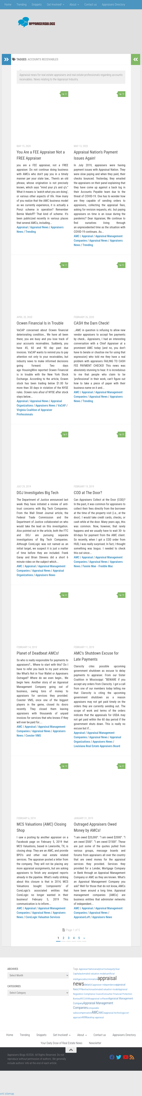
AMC (77, 236)
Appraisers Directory (113, 4)
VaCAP (62, 405)
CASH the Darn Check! (91, 323)
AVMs (88, 998)
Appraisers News (45, 405)
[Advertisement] (67, 38)
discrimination (90, 979)
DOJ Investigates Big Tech (37, 492)
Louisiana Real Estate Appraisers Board (97, 746)
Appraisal (22, 227)
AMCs (101, 1012)
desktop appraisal (95, 1017)
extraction (87, 989)
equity (112, 969)
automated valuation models (93, 973)
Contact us (90, 4)
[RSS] (132, 1057)
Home (7, 4)
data (86, 984)
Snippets (37, 4)
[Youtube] (125, 1057)
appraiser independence (104, 984)
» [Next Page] (84, 938)
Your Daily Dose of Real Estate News (61, 1043)
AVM (84, 1017)
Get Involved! (54, 4)
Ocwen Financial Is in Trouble (40, 323)
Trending (21, 4)
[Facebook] (112, 1057)
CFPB (80, 989)
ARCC (82, 998)
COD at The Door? (88, 492)
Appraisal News (39, 227)
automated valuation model (105, 989)
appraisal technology (115, 1012)
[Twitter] (118, 1057)
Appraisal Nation (86, 969)
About (73, 4)
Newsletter (95, 1043)
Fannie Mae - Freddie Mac (98, 566)
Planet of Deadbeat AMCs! (38, 653)
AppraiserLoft (82, 917)
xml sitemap (7, 1093)
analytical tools (102, 969)
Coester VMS (33, 735)
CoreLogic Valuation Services (43, 917)
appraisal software (99, 998)
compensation (85, 1012)
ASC (91, 984)
